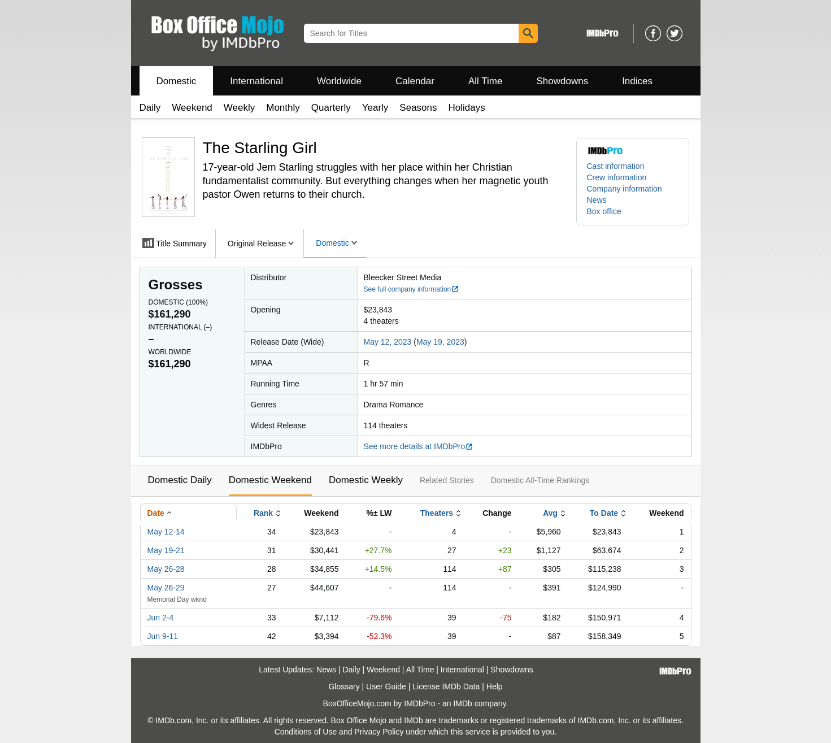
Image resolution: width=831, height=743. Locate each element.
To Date (604, 513)
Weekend (192, 107)
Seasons (418, 107)
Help (494, 686)
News (597, 200)
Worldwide (339, 81)
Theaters (436, 513)
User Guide (386, 686)
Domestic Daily (180, 480)
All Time (485, 81)
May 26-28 (166, 568)
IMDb (462, 703)
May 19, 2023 (440, 341)
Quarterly (331, 107)
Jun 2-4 (160, 617)
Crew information (617, 177)
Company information (624, 188)
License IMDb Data (446, 686)
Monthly (283, 107)
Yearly (375, 107)
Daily (150, 107)
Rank (263, 513)
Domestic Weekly (366, 480)
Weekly (239, 107)
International (256, 81)
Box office (604, 211)
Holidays (467, 107)
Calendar (414, 81)
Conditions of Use (306, 731)
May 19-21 (166, 550)
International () (180, 327)
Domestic (176, 81)
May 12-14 (166, 531)
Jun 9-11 (162, 636)
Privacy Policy (378, 731)
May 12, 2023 (388, 341)
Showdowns (562, 81)
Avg (550, 513)
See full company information (412, 289)
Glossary (343, 686)
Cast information (616, 166)
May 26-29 (166, 587)
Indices (637, 81)
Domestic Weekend (270, 480)
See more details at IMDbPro (419, 446)
